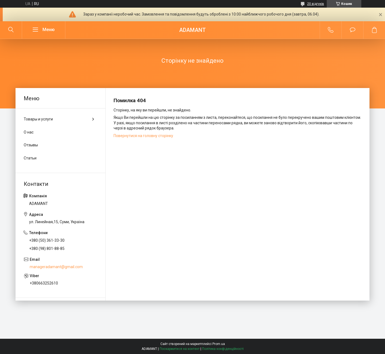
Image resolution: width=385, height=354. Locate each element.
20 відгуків (315, 4)
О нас (28, 132)
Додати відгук (352, 30)
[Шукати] (11, 30)
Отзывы (31, 145)
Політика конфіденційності (223, 349)
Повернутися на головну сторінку (143, 136)
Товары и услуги (38, 119)
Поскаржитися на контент (180, 349)
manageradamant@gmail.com (56, 267)
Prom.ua (218, 344)
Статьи (30, 158)
